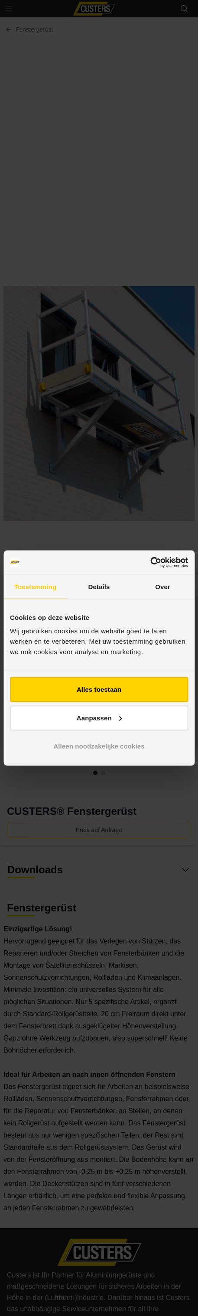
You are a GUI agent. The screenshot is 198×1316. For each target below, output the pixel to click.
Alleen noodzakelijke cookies (98, 746)
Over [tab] (162, 586)
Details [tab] (99, 586)
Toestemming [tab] (35, 586)
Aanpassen (99, 717)
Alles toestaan (99, 689)
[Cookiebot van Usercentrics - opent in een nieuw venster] (150, 562)
